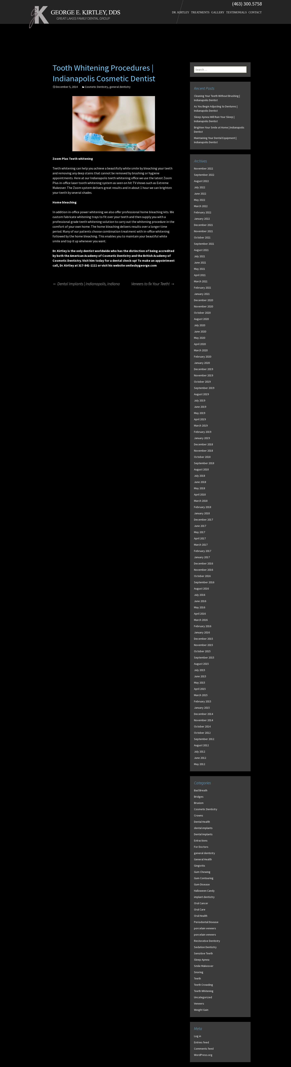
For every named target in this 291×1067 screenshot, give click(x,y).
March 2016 (201, 620)
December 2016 (203, 563)
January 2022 (202, 218)
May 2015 (199, 682)
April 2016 (200, 613)
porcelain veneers (205, 928)
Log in (197, 1036)
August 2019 (201, 394)
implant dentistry (204, 897)
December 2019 (203, 369)
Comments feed (204, 1048)
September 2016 (204, 582)
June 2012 (200, 758)
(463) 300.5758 (247, 4)
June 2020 (200, 331)
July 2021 (199, 256)
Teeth (197, 978)
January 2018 (202, 513)
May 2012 (199, 764)
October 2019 (202, 381)
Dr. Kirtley (180, 12)
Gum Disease (202, 884)
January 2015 (202, 707)
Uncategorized (203, 997)
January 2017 (202, 557)
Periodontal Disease (206, 922)
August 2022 (201, 181)
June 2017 (200, 526)
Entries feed (201, 1042)
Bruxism (198, 803)
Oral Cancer (201, 903)
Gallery (217, 12)
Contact (255, 12)
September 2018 (204, 463)
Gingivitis (199, 865)
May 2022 (199, 200)
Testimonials (236, 12)
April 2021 (200, 275)
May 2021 (199, 269)
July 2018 (199, 475)
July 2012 (199, 751)
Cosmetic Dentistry (96, 87)
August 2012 (201, 745)
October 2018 (202, 457)
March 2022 (201, 206)
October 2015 (202, 651)
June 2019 (200, 407)
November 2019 (203, 375)
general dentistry (120, 87)
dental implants (203, 828)
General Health (203, 859)
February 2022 (202, 212)
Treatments (200, 12)
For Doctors (201, 847)
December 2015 (203, 638)
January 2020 (202, 363)
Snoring (198, 972)
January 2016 (202, 632)
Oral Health (200, 916)
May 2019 (199, 413)
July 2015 (199, 670)
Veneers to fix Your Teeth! (153, 283)
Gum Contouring (203, 878)
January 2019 (202, 438)
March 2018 (201, 501)
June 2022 (200, 193)
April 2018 (200, 494)
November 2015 (203, 645)
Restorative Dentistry (207, 941)
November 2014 (203, 720)
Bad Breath (200, 790)
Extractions (201, 840)
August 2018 (201, 469)
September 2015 (204, 657)
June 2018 (200, 482)
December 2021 (203, 225)
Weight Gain (201, 1010)
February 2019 (202, 432)
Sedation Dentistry (205, 947)
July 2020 (199, 325)
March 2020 (201, 350)
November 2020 (203, 306)
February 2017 (202, 551)
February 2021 (202, 287)
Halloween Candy (204, 890)
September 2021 (204, 244)
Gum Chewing (202, 872)
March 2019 (201, 425)
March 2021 (201, 281)
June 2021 (200, 262)
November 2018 (203, 450)
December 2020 (203, 300)
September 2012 (204, 739)
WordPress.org (203, 1055)
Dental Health (202, 822)
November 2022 (203, 168)
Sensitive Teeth (203, 953)
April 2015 (200, 689)
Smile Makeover (203, 966)
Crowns (198, 815)
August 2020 (201, 319)
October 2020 (202, 312)
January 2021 (202, 294)
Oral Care (199, 909)
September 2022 (204, 175)
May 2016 (199, 607)
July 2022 (199, 187)
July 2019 (199, 400)
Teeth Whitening (203, 991)
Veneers (199, 1003)
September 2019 (204, 388)
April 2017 (200, 538)
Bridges (198, 796)
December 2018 (203, 444)
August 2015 (201, 664)
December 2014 (203, 714)
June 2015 (200, 676)
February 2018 (202, 507)
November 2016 (203, 570)
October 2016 (202, 576)
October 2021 (202, 237)
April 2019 (200, 419)
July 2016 (199, 595)
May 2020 (199, 338)
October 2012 (202, 733)
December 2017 (203, 519)
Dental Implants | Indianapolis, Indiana (86, 283)
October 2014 (202, 726)
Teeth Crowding (203, 985)
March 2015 (201, 695)
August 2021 (201, 250)
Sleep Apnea (201, 959)
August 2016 (201, 588)
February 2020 (202, 356)
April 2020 (200, 344)
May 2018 (199, 488)
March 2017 (201, 544)
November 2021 (203, 231)
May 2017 (199, 532)
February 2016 (202, 626)
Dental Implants (203, 834)
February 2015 (202, 701)
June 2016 (200, 601)
